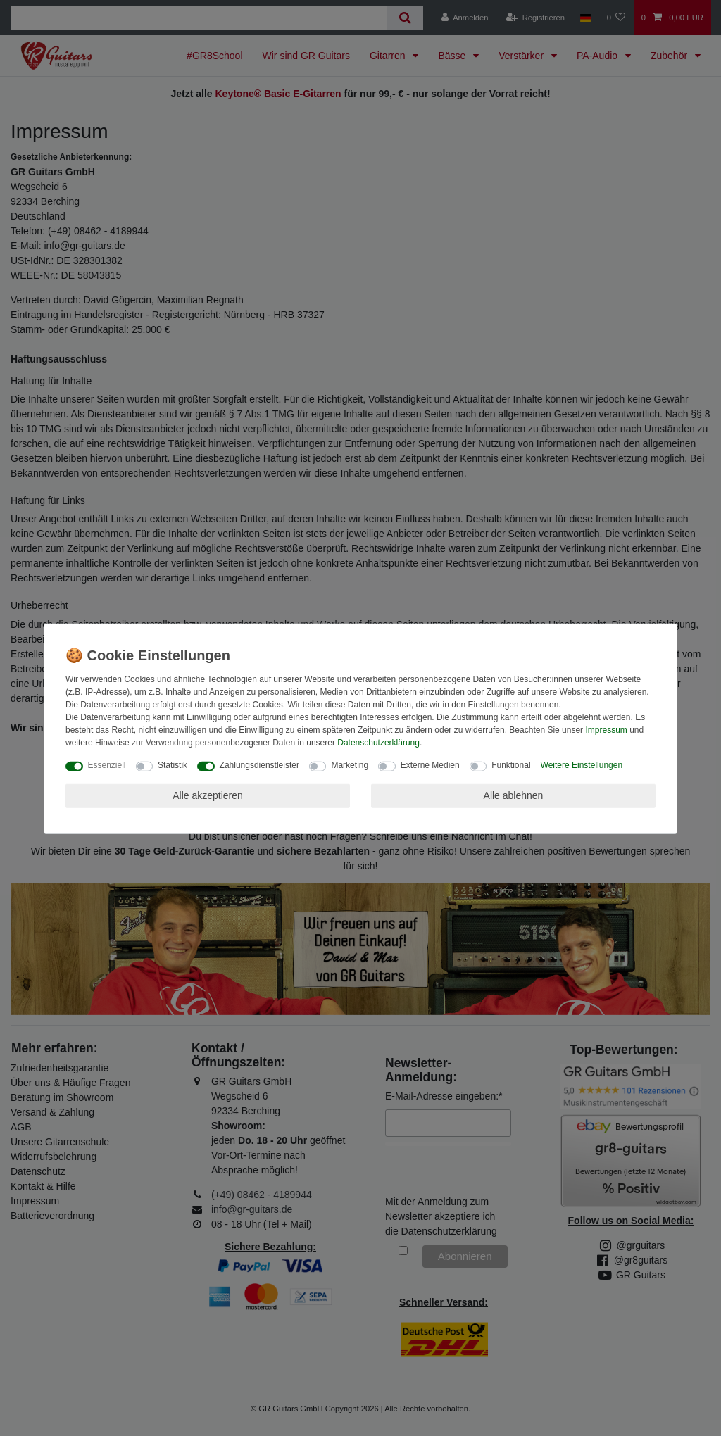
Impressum (606, 730)
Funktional (510, 765)
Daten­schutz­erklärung (378, 743)
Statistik (172, 765)
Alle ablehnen (514, 795)
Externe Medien (430, 765)
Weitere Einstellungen (582, 765)
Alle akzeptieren (208, 795)
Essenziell (107, 765)
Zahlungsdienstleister (259, 765)
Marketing (349, 765)
